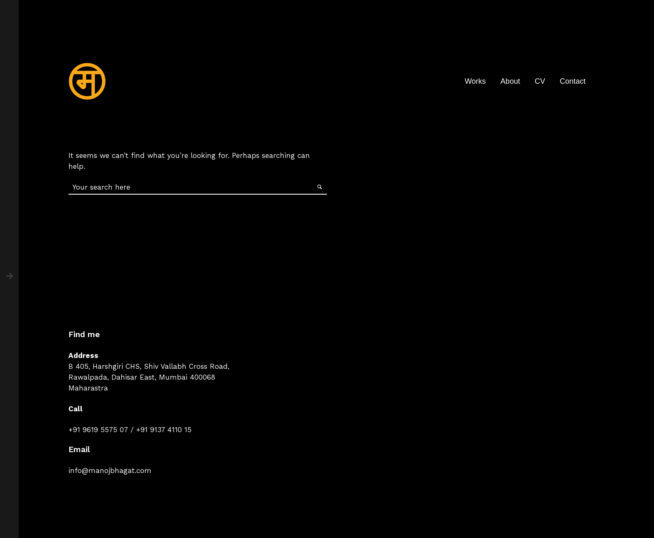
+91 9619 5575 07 (98, 429)
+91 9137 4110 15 (163, 429)
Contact (573, 81)
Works (475, 81)
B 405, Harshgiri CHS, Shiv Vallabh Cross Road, (148, 366)
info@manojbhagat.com (109, 470)
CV (540, 81)
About (510, 81)
